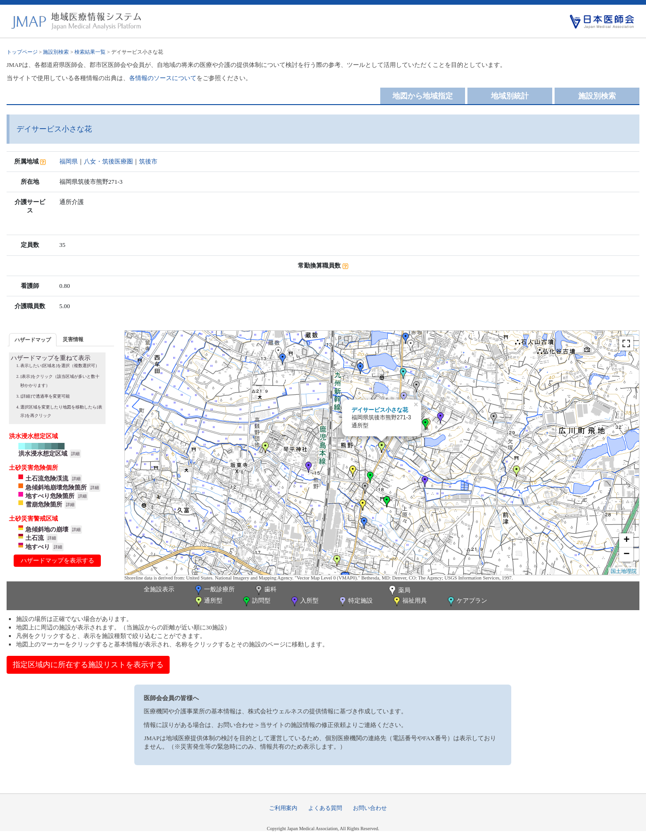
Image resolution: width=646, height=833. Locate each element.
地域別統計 (510, 96)
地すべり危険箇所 (49, 495)
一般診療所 (214, 590)
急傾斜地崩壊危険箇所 (56, 487)
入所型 (304, 601)
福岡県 (68, 161)
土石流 (34, 537)
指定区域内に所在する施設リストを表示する (88, 665)
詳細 (75, 453)
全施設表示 (159, 589)
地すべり (37, 546)
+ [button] (626, 540)
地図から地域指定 (423, 96)
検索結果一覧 (90, 52)
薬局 (398, 590)
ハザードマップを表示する (57, 560)
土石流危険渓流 (46, 478)
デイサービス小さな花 (380, 410)
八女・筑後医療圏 (108, 161)
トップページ (22, 52)
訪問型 (255, 601)
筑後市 (148, 161)
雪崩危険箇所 (43, 504)
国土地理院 (624, 571)
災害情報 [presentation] (73, 339)
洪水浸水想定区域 (42, 453)
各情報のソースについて (162, 78)
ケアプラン (466, 601)
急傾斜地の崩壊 (46, 529)
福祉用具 (409, 601)
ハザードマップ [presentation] (33, 340)
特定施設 (355, 601)
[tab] (33, 339)
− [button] (626, 554)
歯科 (265, 590)
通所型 (207, 601)
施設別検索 (56, 52)
